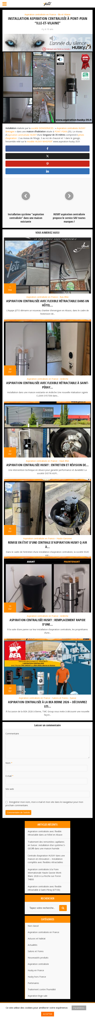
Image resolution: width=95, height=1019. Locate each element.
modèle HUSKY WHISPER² (40, 141)
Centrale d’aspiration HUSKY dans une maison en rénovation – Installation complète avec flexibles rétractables (46, 862)
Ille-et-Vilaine (64, 14)
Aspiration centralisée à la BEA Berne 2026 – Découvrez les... (47, 707)
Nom (8, 766)
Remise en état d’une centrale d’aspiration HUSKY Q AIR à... (47, 544)
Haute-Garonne (64, 538)
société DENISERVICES (42, 128)
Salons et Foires (60, 701)
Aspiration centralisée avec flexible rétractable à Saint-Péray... (47, 384)
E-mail (9, 779)
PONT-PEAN (61, 131)
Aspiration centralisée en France (40, 14)
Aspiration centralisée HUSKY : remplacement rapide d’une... (47, 625)
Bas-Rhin (64, 297)
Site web (9, 792)
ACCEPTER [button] (47, 1014)
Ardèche (64, 379)
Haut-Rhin (64, 460)
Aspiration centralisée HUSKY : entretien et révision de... (47, 464)
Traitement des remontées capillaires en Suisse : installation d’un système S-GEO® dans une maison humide (46, 848)
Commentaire (12, 736)
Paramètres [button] (78, 1007)
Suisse (73, 701)
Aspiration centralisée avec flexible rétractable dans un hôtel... (47, 303)
